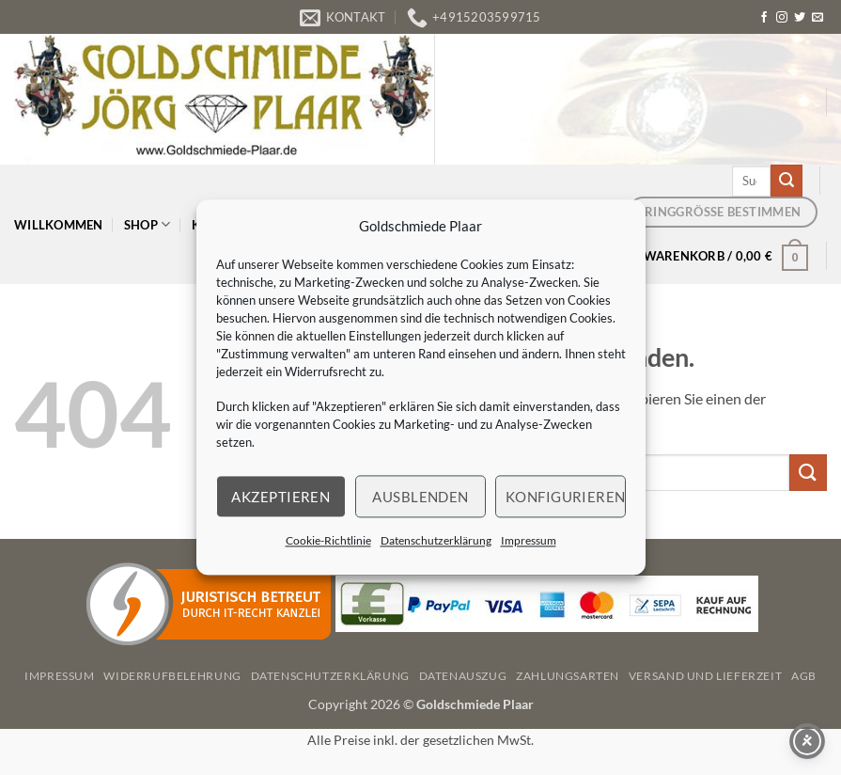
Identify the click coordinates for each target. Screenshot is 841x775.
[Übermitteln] (786, 181)
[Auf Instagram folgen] (781, 17)
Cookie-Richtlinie (328, 540)
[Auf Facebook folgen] (764, 17)
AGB (804, 676)
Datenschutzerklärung (436, 540)
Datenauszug (463, 676)
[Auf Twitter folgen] (799, 17)
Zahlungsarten (567, 676)
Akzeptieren (280, 496)
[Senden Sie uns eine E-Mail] (817, 17)
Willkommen (58, 224)
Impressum (528, 540)
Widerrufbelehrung (172, 676)
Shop (147, 224)
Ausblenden (420, 496)
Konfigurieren (566, 496)
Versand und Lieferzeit (705, 676)
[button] (726, 256)
